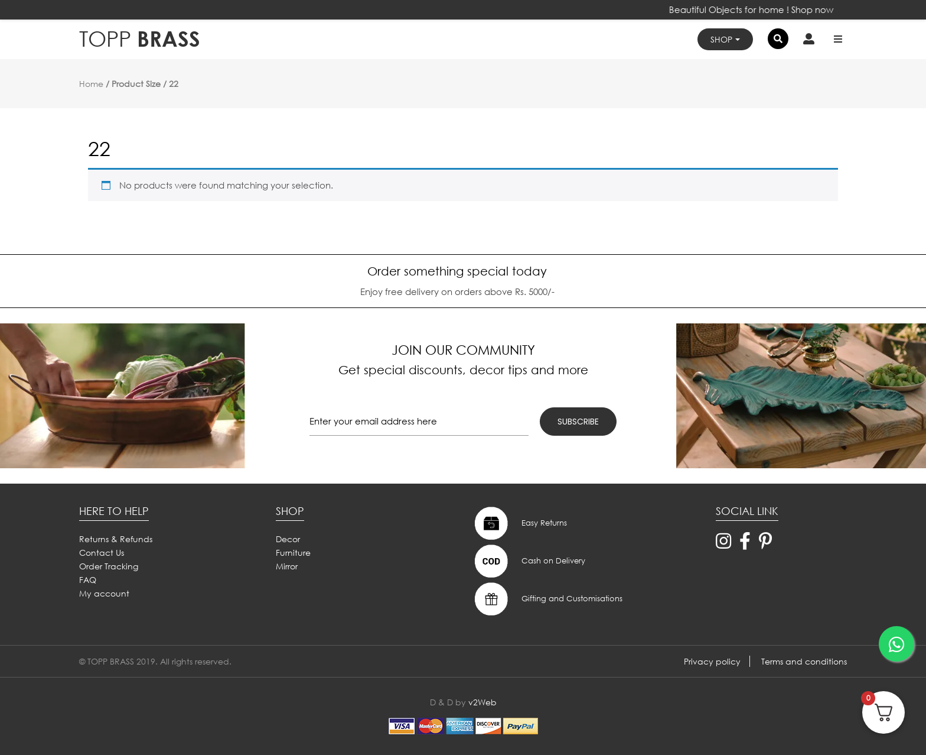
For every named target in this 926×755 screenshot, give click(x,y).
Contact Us (101, 552)
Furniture (293, 552)
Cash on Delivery (528, 561)
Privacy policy (712, 661)
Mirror (287, 566)
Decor (288, 539)
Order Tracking (108, 566)
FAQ (87, 579)
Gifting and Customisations (547, 599)
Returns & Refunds (115, 539)
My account (104, 593)
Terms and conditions (804, 661)
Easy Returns (519, 523)
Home (91, 83)
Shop (721, 39)
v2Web (482, 702)
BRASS (139, 39)
